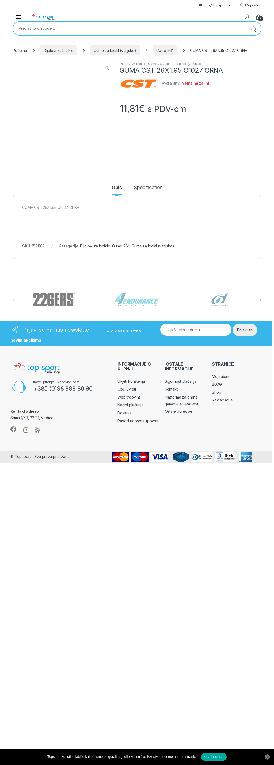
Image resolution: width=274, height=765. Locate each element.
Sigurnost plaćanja (180, 381)
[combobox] (129, 28)
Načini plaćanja (130, 405)
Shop (216, 392)
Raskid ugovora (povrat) (138, 421)
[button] (106, 67)
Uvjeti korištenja (131, 381)
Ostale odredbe (178, 411)
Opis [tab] (117, 187)
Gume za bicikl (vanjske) (115, 50)
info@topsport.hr (217, 5)
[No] (267, 757)
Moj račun (250, 5)
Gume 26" (165, 50)
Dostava (124, 413)
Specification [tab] (148, 187)
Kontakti (171, 389)
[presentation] (260, 300)
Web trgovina (129, 397)
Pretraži (253, 28)
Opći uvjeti (126, 389)
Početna (20, 50)
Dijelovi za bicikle (59, 50)
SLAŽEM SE (214, 757)
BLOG (217, 384)
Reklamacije (222, 400)
